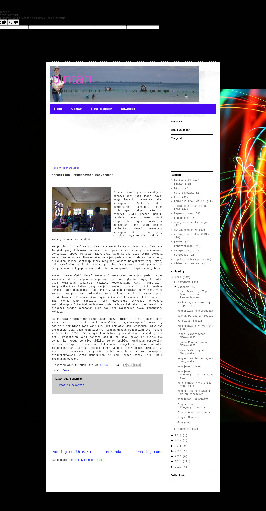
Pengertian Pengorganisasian (191, 406)
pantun (178, 241)
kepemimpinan (183, 213)
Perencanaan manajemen (193, 412)
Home (58, 108)
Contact (76, 108)
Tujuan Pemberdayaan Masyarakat (192, 344)
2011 (179, 461)
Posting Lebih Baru (71, 452)
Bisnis (178, 188)
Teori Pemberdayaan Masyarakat (191, 352)
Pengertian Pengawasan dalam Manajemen (193, 393)
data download (184, 192)
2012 (179, 456)
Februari (185, 429)
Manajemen (184, 422)
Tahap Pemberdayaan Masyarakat (191, 336)
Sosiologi (181, 254)
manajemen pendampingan (191, 222)
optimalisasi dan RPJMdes (193, 234)
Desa (66, 370)
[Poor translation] (13, 22)
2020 (179, 277)
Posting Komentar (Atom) (86, 460)
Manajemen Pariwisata (192, 399)
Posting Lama (150, 452)
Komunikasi (182, 218)
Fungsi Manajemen (189, 417)
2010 (179, 466)
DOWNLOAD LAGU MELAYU (189, 201)
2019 (179, 435)
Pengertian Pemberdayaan (195, 310)
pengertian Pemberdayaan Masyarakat (195, 360)
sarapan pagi (183, 250)
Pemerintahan (183, 246)
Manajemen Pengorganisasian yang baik (195, 374)
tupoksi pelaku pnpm (189, 259)
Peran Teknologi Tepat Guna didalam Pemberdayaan (193, 294)
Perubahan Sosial (189, 320)
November (185, 281)
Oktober (184, 287)
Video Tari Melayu (187, 263)
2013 (179, 451)
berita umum (182, 179)
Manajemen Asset (189, 366)
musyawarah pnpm (185, 229)
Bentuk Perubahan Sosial (195, 315)
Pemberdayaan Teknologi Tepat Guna (194, 304)
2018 (179, 440)
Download (128, 108)
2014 (179, 446)
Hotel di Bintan (101, 108)
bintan (72, 78)
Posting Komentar (71, 385)
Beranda (113, 452)
